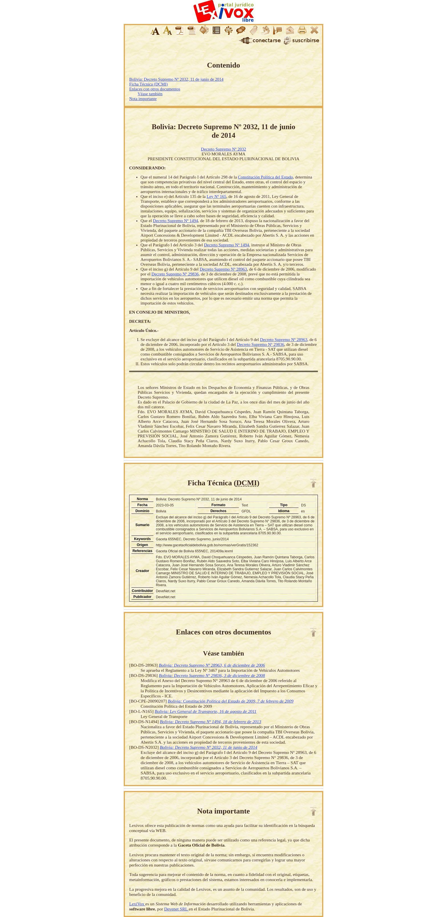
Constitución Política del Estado (265, 177)
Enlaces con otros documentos (154, 89)
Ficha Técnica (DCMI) (148, 84)
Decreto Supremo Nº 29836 (175, 274)
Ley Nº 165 (216, 196)
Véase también (150, 94)
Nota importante (143, 98)
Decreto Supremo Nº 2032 (223, 149)
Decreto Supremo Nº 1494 (175, 220)
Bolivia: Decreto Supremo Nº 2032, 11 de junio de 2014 (176, 79)
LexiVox (137, 903)
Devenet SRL (176, 908)
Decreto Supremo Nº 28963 (223, 269)
